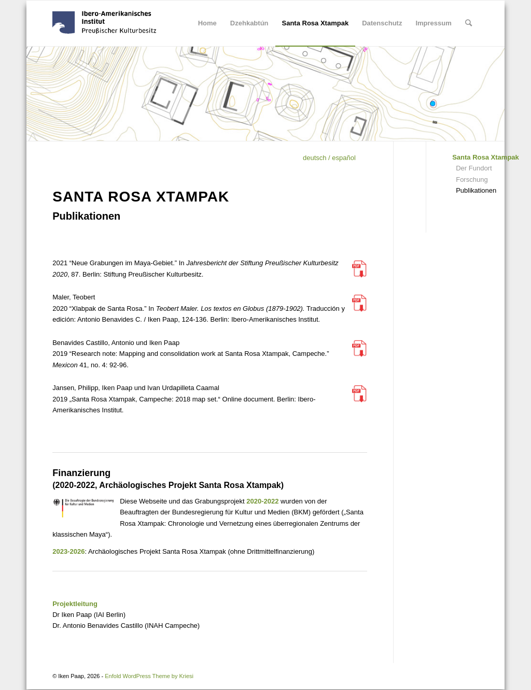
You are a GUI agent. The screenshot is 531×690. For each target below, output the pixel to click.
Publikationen (476, 190)
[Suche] (468, 23)
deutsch (315, 158)
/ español (341, 158)
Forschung (471, 179)
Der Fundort (474, 168)
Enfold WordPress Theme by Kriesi (149, 676)
